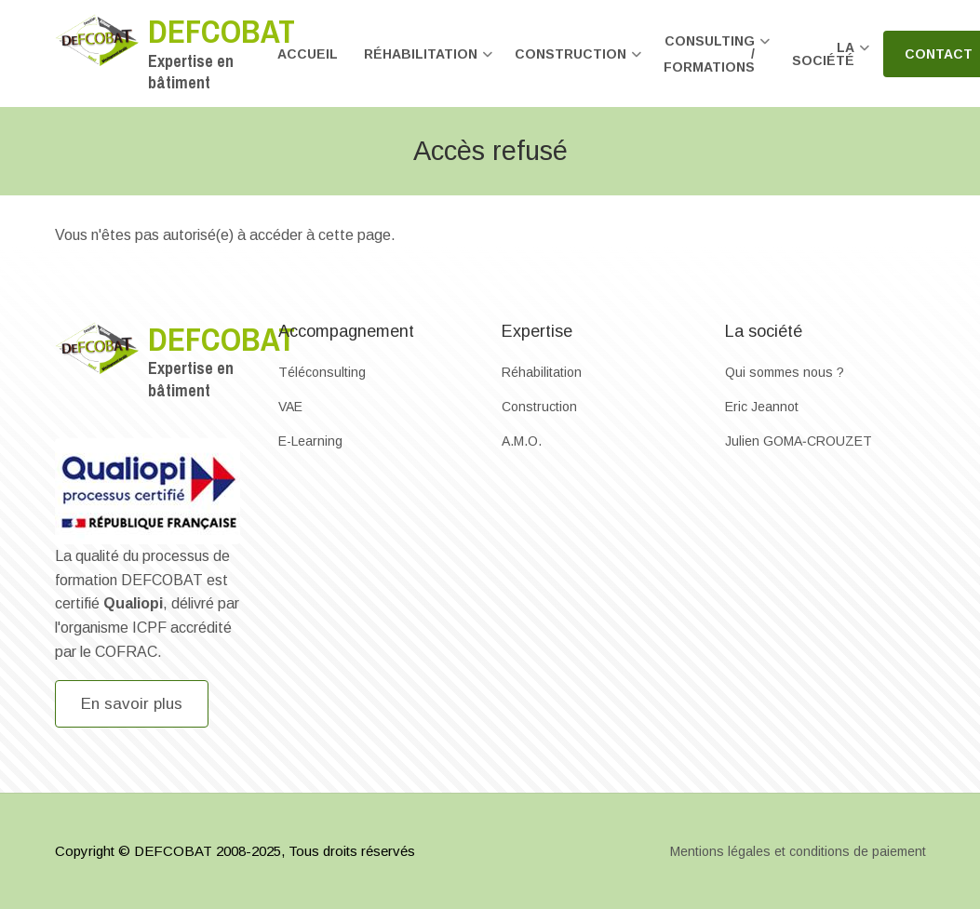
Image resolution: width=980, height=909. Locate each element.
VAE (290, 406)
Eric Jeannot (762, 406)
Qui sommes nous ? (784, 372)
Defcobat (221, 31)
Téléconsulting (322, 372)
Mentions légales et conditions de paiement (798, 851)
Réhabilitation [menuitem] (428, 62)
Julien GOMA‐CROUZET (798, 441)
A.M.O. (522, 441)
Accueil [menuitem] (307, 54)
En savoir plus (131, 704)
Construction (539, 406)
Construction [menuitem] (578, 62)
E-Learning (310, 441)
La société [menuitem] (831, 62)
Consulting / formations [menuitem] (717, 61)
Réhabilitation (542, 372)
